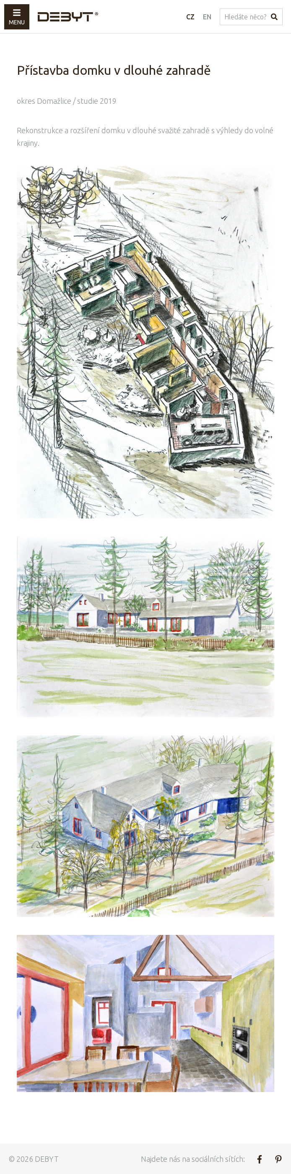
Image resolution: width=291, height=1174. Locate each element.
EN (207, 17)
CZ (190, 17)
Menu (17, 17)
